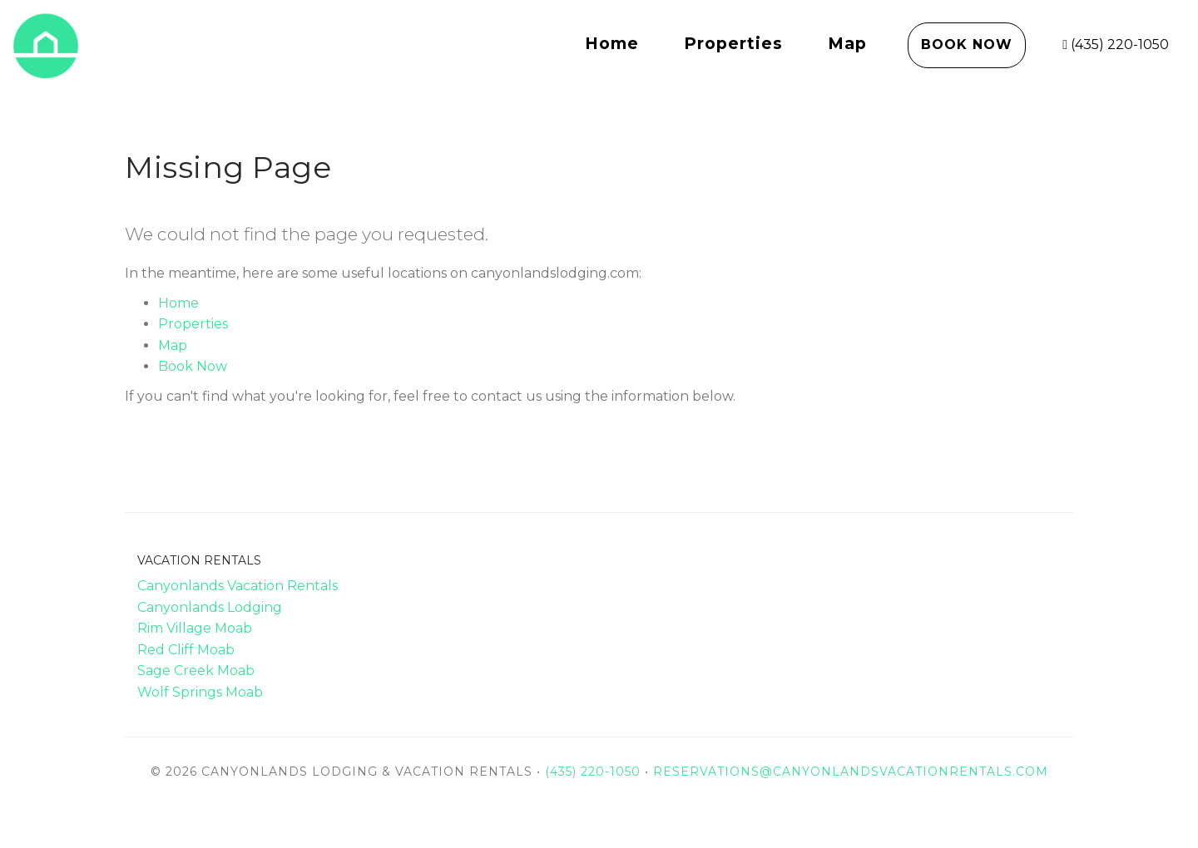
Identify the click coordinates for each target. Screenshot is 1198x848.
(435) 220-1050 (1115, 44)
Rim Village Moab (194, 628)
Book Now (966, 44)
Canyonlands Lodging (209, 607)
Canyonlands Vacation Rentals (237, 586)
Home (612, 43)
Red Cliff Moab (186, 650)
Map (847, 43)
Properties (733, 43)
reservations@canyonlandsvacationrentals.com (850, 771)
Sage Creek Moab (196, 670)
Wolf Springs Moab (200, 692)
